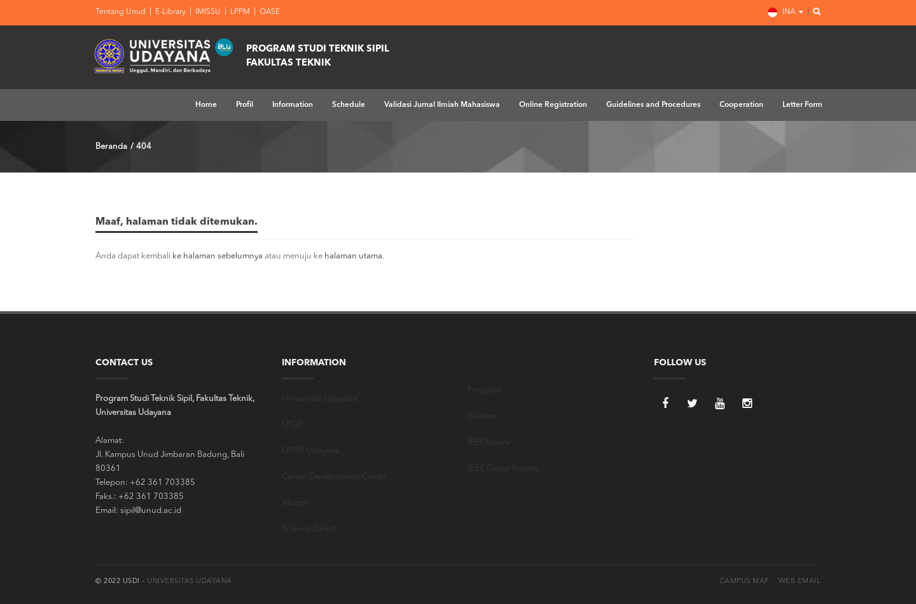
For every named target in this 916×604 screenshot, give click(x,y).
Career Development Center (334, 477)
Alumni (295, 503)
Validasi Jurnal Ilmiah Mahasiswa (442, 105)
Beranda (111, 147)
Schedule (348, 105)
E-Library (169, 12)
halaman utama (353, 256)
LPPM (239, 12)
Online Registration (553, 105)
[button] (813, 12)
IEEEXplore (489, 443)
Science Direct (309, 529)
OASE (269, 12)
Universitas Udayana (319, 399)
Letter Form (802, 105)
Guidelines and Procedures (653, 105)
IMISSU (207, 12)
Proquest (484, 390)
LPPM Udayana (310, 451)
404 (143, 147)
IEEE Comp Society (503, 469)
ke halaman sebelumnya (217, 256)
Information (292, 105)
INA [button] (785, 12)
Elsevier (482, 416)
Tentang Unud (120, 12)
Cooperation (741, 105)
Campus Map (744, 581)
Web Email (800, 581)
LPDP (292, 425)
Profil (244, 105)
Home (206, 105)
